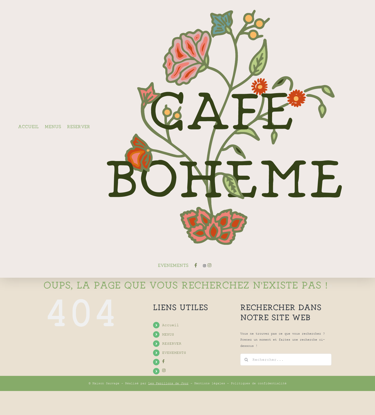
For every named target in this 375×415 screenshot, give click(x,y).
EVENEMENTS (174, 376)
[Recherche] (246, 384)
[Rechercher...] (286, 384)
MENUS (168, 358)
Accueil (170, 349)
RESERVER (171, 367)
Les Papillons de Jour (168, 407)
